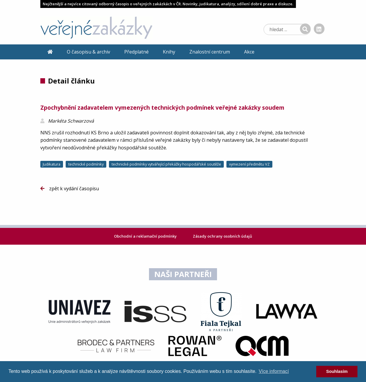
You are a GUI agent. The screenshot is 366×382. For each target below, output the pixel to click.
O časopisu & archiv (88, 52)
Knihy (169, 52)
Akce (249, 52)
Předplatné (136, 52)
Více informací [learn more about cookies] (274, 371)
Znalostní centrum (209, 52)
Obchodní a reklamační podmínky (146, 236)
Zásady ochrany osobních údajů (222, 236)
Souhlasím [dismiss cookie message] (337, 371)
